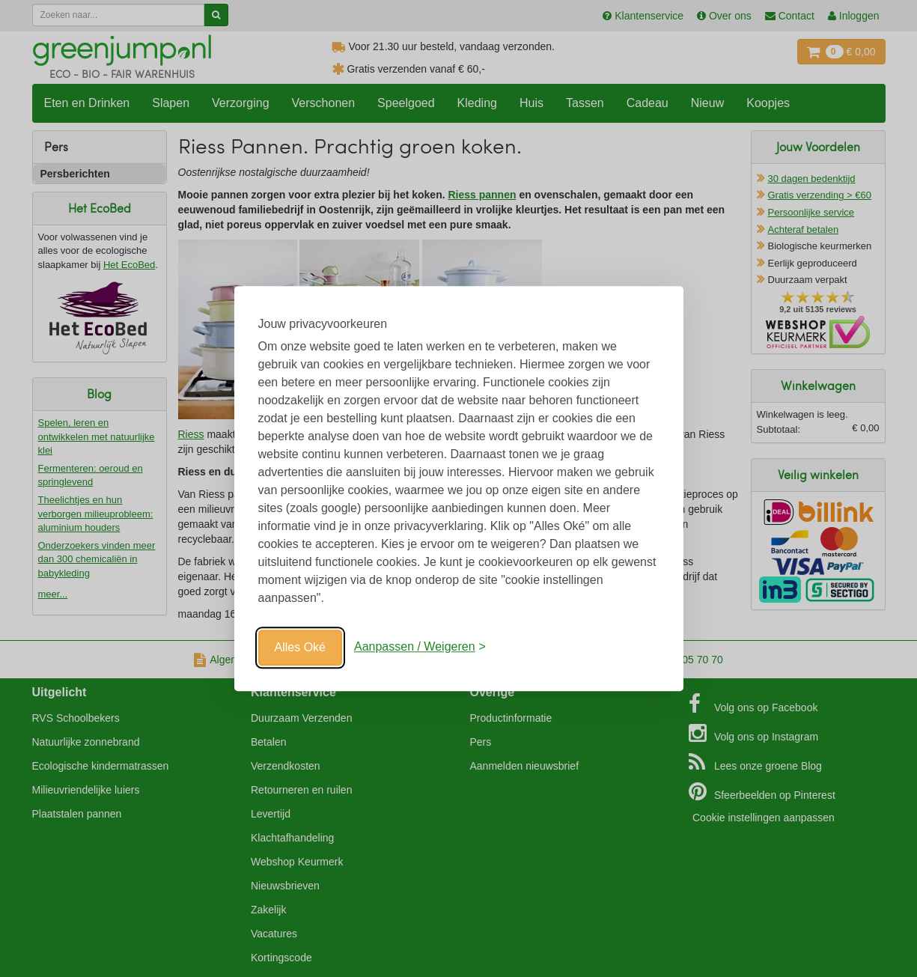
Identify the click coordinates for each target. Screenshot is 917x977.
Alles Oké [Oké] (300, 647)
